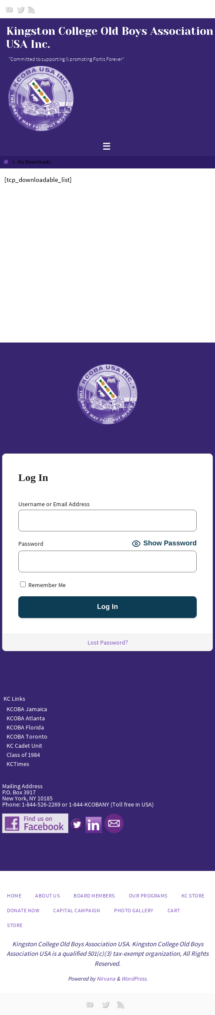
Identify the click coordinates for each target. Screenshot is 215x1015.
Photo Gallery (134, 910)
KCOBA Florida (25, 727)
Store (15, 925)
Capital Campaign (76, 910)
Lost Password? (107, 642)
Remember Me (43, 584)
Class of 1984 (23, 755)
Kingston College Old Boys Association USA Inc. (109, 37)
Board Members (94, 895)
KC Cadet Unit (24, 745)
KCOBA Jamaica (27, 709)
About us (47, 895)
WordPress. (134, 978)
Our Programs (148, 895)
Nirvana (106, 978)
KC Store (193, 895)
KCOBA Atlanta (26, 718)
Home (14, 895)
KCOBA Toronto (27, 736)
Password (31, 544)
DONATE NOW (23, 910)
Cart (174, 910)
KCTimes (18, 764)
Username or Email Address (54, 504)
